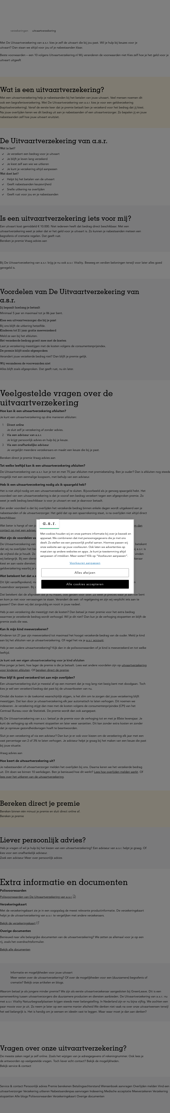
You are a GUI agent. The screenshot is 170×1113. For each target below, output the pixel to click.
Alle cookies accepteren (85, 584)
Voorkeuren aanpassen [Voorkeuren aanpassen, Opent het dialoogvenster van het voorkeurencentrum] (85, 563)
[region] (85, 556)
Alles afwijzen (85, 573)
